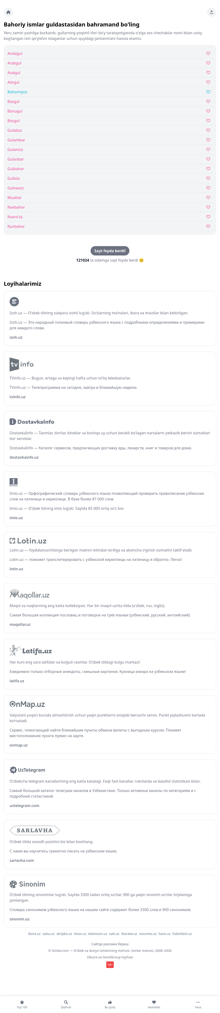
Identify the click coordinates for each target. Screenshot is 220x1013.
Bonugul (14, 111)
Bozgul (13, 120)
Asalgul (13, 72)
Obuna (92, 957)
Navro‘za (15, 216)
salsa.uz (48, 933)
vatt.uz (114, 933)
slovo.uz (80, 933)
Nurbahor (16, 226)
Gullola (13, 178)
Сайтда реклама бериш (110, 944)
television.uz (97, 933)
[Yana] (198, 1004)
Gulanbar (15, 159)
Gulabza (14, 130)
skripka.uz (64, 933)
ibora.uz (34, 933)
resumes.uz (148, 933)
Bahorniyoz (17, 91)
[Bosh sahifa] (8, 12)
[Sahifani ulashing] (211, 12)
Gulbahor (15, 168)
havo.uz (165, 933)
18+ (110, 964)
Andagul (14, 53)
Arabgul (14, 63)
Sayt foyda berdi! (109, 250)
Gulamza (15, 149)
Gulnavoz (15, 188)
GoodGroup (112, 957)
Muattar (14, 197)
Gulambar (16, 140)
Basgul (13, 101)
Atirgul (13, 82)
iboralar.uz (129, 933)
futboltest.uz (182, 933)
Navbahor (16, 207)
